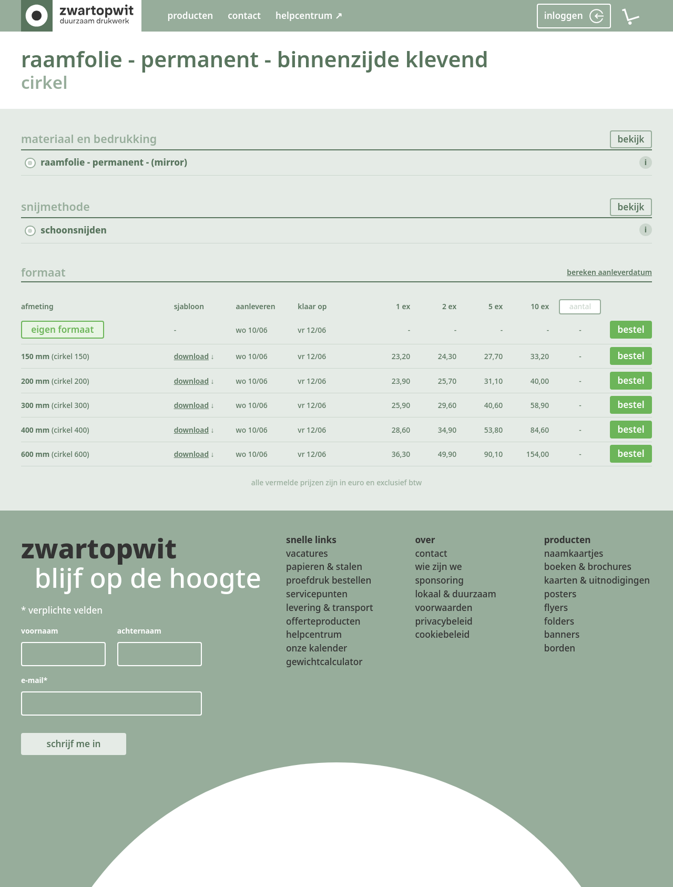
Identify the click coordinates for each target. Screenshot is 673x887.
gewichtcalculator (324, 662)
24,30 (447, 356)
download (191, 356)
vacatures (307, 553)
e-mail (34, 680)
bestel (630, 329)
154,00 (537, 454)
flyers (556, 607)
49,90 (447, 454)
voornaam (39, 631)
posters (560, 594)
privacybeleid (443, 621)
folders (559, 621)
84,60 (540, 430)
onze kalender (316, 648)
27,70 (493, 356)
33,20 (540, 356)
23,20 (401, 356)
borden (559, 648)
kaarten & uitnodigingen (597, 580)
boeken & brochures (587, 566)
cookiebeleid (442, 634)
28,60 (401, 430)
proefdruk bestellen (328, 580)
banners (562, 634)
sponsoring (439, 580)
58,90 (540, 405)
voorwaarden (443, 607)
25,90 (401, 405)
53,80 (493, 430)
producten (190, 15)
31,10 (493, 381)
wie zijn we (438, 566)
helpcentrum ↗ (309, 15)
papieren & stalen (324, 566)
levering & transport (329, 607)
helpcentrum (314, 634)
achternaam (139, 631)
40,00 (540, 381)
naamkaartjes (574, 553)
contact (244, 15)
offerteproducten (323, 621)
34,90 (447, 430)
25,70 (447, 381)
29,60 (447, 405)
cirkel (44, 82)
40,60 (493, 405)
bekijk (631, 139)
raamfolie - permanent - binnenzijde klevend (254, 59)
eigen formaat (62, 329)
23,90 (401, 381)
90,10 (493, 454)
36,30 (401, 454)
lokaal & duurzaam (455, 594)
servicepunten (317, 594)
